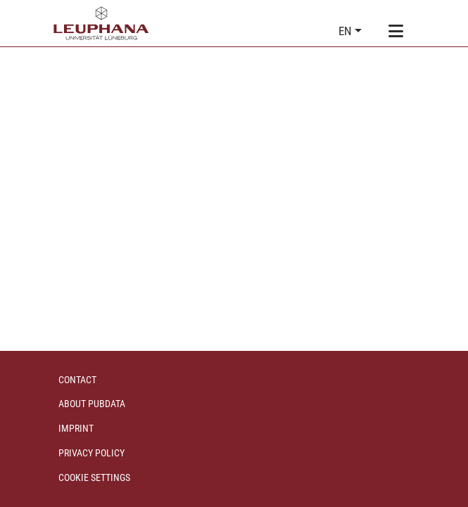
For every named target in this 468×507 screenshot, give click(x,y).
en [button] (347, 31)
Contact (77, 379)
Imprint (76, 428)
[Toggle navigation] (396, 31)
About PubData (91, 403)
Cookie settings (94, 477)
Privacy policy (91, 452)
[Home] (101, 23)
